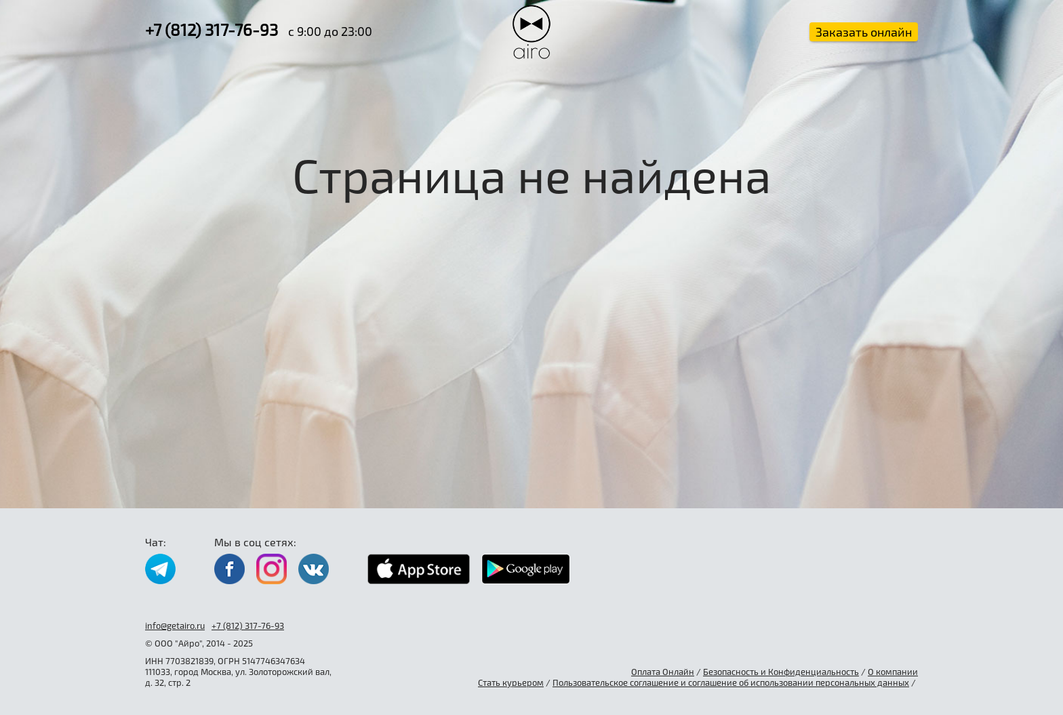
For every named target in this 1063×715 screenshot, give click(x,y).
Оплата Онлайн (662, 671)
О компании (893, 671)
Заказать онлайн (864, 31)
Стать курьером (511, 682)
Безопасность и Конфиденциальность (781, 671)
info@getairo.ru (175, 625)
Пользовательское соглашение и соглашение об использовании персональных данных (731, 682)
